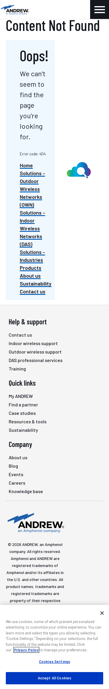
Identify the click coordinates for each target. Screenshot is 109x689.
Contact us (32, 291)
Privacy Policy (26, 650)
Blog (13, 466)
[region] (54, 647)
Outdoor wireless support (35, 351)
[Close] (102, 613)
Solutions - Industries (32, 256)
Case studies (22, 413)
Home (26, 165)
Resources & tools (28, 421)
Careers (17, 483)
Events (16, 474)
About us (30, 275)
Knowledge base (26, 491)
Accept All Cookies (54, 678)
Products (30, 268)
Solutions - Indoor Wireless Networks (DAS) (32, 228)
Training (17, 368)
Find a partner (23, 404)
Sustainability (35, 283)
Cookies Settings (54, 661)
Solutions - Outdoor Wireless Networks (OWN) (32, 189)
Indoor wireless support (33, 343)
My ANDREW (21, 396)
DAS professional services (35, 360)
